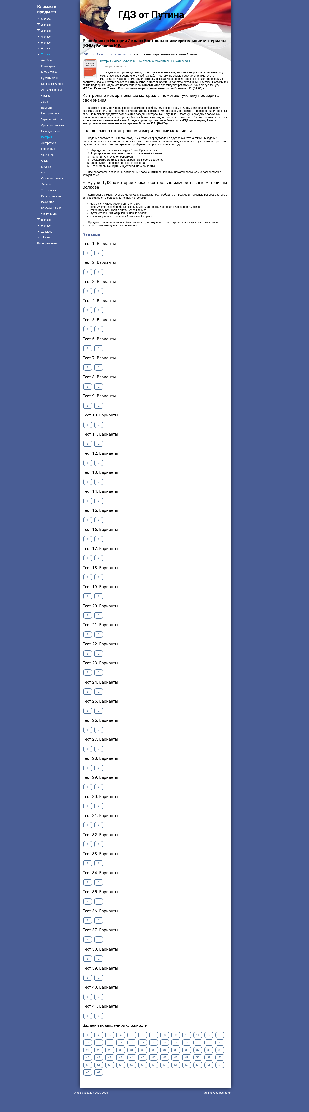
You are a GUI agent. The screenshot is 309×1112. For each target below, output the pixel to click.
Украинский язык (51, 119)
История (46, 137)
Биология (47, 107)
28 (98, 1050)
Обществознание (52, 178)
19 (142, 1042)
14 (87, 1042)
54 (98, 1065)
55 (109, 1065)
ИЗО (44, 172)
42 (109, 1057)
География (48, 148)
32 (142, 1050)
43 (120, 1057)
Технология (48, 190)
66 (87, 1072)
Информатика (50, 113)
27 (87, 1050)
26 (220, 1042)
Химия (45, 101)
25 (208, 1042)
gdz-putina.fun (85, 1092)
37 (197, 1050)
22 (175, 1042)
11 (197, 1035)
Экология (47, 184)
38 (208, 1050)
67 (98, 1072)
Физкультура (49, 213)
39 (220, 1050)
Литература (48, 143)
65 (220, 1065)
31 (131, 1050)
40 (87, 1057)
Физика (45, 95)
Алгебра (46, 60)
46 (153, 1057)
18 (131, 1042)
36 (186, 1050)
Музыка (46, 166)
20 (153, 1042)
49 (186, 1057)
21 (164, 1042)
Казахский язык (51, 208)
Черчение (47, 154)
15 (98, 1042)
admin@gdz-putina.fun (217, 1092)
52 (220, 1057)
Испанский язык (51, 196)
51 (208, 1057)
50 (197, 1057)
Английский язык (52, 89)
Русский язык (49, 78)
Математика (49, 72)
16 (109, 1042)
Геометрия (48, 66)
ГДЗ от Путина (151, 14)
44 (131, 1057)
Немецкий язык (51, 131)
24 (197, 1042)
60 (164, 1065)
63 (197, 1065)
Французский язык (52, 125)
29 (109, 1050)
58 (142, 1065)
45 (142, 1057)
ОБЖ (44, 160)
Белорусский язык (52, 83)
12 (208, 1035)
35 (175, 1050)
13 (220, 1035)
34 (164, 1050)
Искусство (47, 202)
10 (186, 1035)
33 (153, 1050)
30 (120, 1050)
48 (175, 1057)
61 (175, 1065)
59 (153, 1065)
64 (208, 1065)
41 (98, 1057)
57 (131, 1065)
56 (120, 1065)
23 (186, 1042)
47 (164, 1057)
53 (87, 1065)
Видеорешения (47, 243)
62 (186, 1065)
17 (120, 1042)
